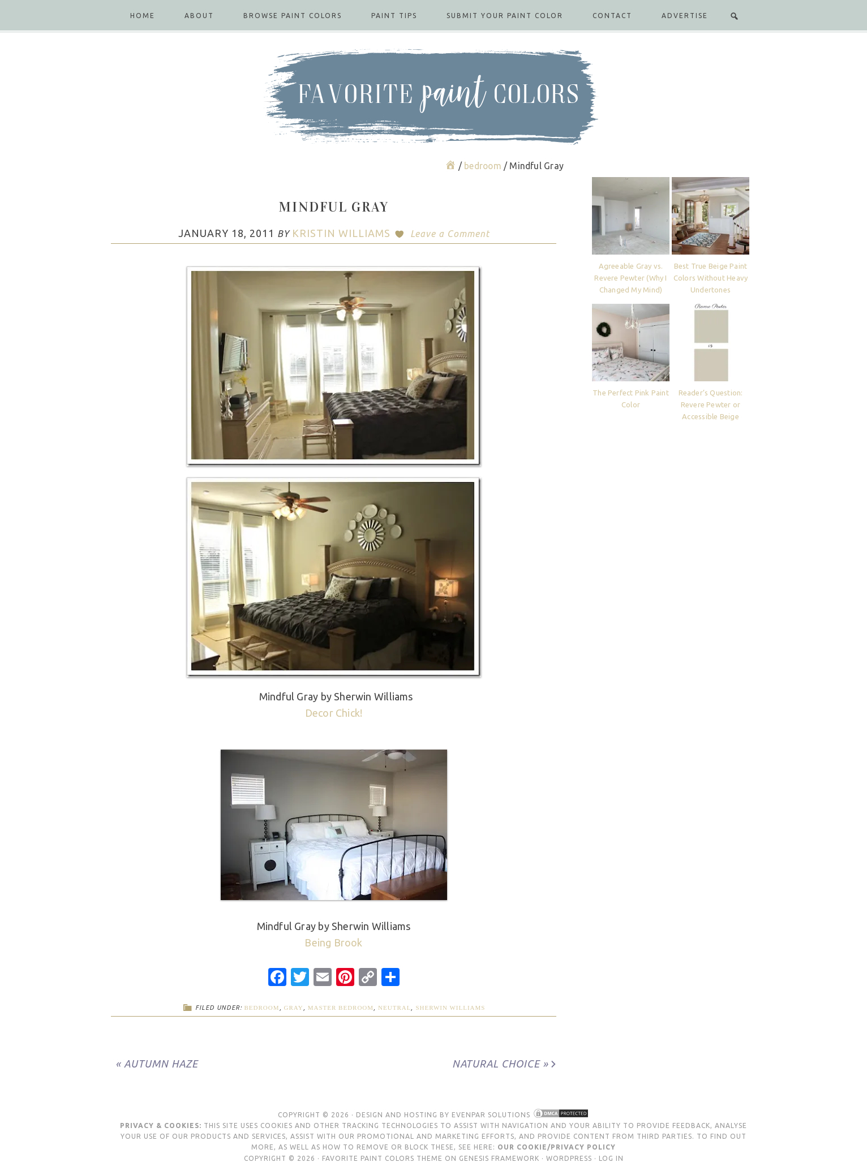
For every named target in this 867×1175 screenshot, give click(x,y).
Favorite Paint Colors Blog (433, 97)
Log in (611, 1158)
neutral (394, 1007)
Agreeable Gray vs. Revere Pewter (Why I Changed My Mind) (630, 278)
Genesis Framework (499, 1158)
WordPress (569, 1158)
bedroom (262, 1007)
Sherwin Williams (450, 1007)
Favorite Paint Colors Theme (382, 1158)
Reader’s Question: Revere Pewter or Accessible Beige (711, 404)
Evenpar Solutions (491, 1114)
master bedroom (341, 1007)
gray (293, 1007)
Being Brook (333, 942)
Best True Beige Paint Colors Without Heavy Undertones (710, 278)
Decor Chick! (334, 712)
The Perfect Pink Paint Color (631, 398)
